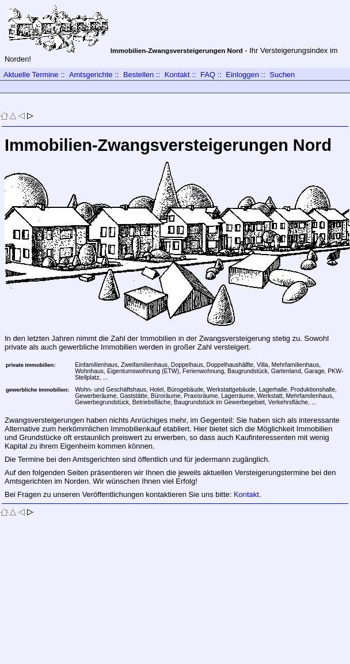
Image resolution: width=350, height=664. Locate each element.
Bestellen (138, 74)
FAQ (207, 74)
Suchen (282, 74)
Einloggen (242, 74)
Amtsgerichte (91, 74)
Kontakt (177, 74)
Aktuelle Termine (31, 74)
